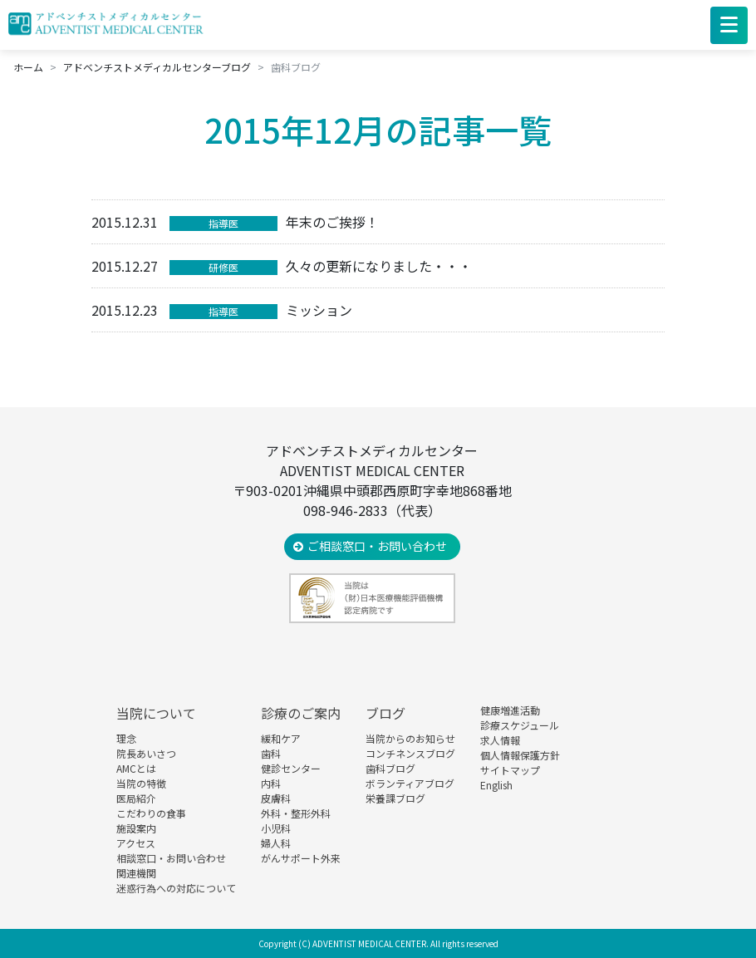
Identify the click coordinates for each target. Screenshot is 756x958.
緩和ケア (281, 738)
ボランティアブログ (410, 783)
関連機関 (136, 873)
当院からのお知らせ (410, 738)
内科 (271, 783)
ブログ (385, 713)
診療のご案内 (301, 713)
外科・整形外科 (296, 813)
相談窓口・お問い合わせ (171, 858)
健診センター (291, 768)
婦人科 (276, 843)
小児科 (276, 828)
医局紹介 (136, 798)
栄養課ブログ (395, 798)
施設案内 (136, 828)
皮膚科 (276, 798)
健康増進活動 (510, 710)
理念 (126, 738)
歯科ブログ (390, 768)
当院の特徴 (141, 783)
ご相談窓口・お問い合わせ (377, 546)
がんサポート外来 (301, 858)
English (496, 785)
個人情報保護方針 (520, 755)
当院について (156, 713)
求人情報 (500, 740)
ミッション (319, 310)
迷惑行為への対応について (176, 888)
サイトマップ (510, 770)
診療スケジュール (519, 725)
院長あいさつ (146, 753)
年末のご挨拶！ (332, 222)
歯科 (271, 753)
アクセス (135, 843)
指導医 (223, 223)
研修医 (223, 267)
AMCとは (136, 768)
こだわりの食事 (151, 813)
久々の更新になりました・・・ (379, 266)
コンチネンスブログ (410, 753)
